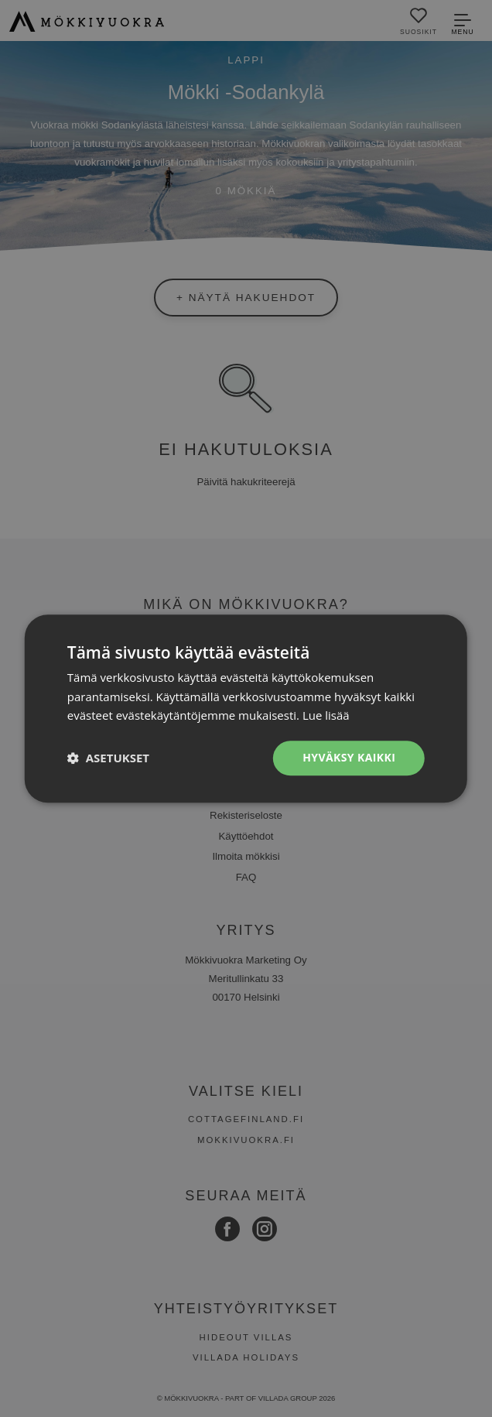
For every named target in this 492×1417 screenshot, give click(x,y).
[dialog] (246, 708)
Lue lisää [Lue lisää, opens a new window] (326, 716)
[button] (108, 758)
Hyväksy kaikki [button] (348, 757)
